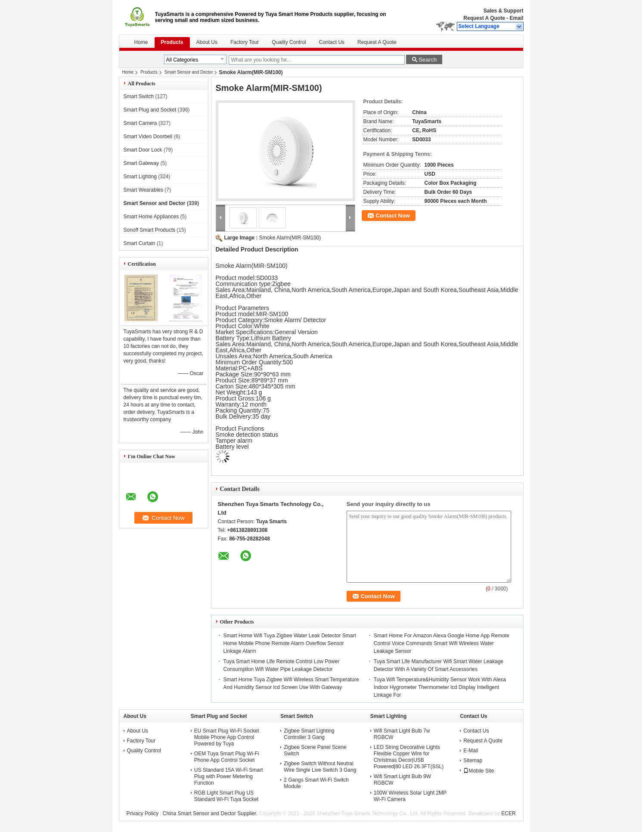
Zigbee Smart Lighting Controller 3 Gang (309, 734)
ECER (508, 813)
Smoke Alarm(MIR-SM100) (290, 238)
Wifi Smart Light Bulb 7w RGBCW (402, 734)
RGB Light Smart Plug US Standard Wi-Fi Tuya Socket (226, 796)
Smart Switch (139, 96)
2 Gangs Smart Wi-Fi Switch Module (316, 783)
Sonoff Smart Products (150, 230)
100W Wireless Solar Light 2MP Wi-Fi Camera (410, 796)
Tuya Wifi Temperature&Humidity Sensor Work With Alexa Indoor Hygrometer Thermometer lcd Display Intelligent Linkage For (440, 687)
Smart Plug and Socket (150, 110)
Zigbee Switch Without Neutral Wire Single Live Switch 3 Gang (320, 767)
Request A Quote (484, 18)
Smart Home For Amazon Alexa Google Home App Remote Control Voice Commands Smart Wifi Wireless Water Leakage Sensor (441, 643)
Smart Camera (140, 123)
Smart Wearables (143, 190)
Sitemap (472, 760)
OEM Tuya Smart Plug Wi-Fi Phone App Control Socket (226, 757)
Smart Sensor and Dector (188, 72)
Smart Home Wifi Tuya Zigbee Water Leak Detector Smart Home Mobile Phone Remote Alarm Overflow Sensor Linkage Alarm (289, 643)
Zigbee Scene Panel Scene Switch (315, 750)
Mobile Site (478, 771)
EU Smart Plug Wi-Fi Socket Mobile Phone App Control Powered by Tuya (226, 737)
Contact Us (331, 42)
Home (141, 42)
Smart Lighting (140, 177)
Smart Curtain (139, 243)
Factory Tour (244, 42)
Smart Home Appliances (151, 217)
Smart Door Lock (143, 150)
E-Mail (470, 751)
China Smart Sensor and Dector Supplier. (211, 813)
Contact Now (393, 215)
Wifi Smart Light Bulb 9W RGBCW (402, 779)
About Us (206, 42)
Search (428, 59)
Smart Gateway (141, 163)
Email (516, 18)
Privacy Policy (142, 813)
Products (172, 42)
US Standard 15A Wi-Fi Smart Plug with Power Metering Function (228, 776)
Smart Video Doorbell (148, 136)
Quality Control (289, 42)
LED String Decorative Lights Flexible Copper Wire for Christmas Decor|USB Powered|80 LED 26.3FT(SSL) (409, 757)
